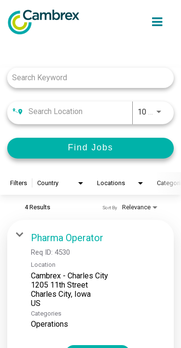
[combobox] (85, 77)
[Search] (90, 148)
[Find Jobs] (90, 148)
